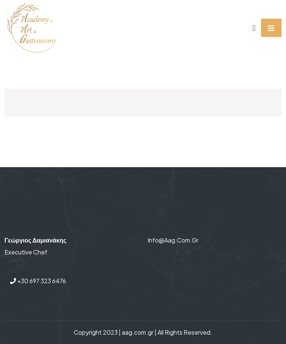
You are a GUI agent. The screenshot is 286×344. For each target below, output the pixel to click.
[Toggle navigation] (271, 28)
